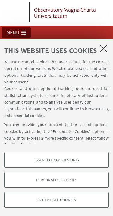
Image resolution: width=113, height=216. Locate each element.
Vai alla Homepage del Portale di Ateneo (16, 12)
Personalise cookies (56, 179)
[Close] (103, 48)
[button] (16, 32)
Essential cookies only (56, 160)
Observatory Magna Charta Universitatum (65, 13)
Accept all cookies (56, 199)
